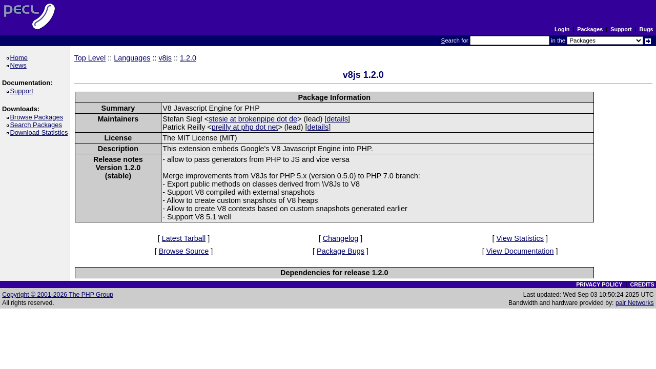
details (337, 119)
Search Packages (37, 125)
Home (20, 57)
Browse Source (184, 251)
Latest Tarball (184, 238)
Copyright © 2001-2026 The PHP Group (57, 294)
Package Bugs (340, 251)
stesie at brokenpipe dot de (253, 119)
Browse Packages (38, 117)
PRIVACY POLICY (599, 284)
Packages (590, 29)
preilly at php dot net (245, 127)
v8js (165, 58)
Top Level (90, 58)
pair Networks (635, 302)
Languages (132, 58)
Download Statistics (40, 132)
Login (562, 29)
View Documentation (520, 251)
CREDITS (642, 284)
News (20, 65)
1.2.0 (188, 58)
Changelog (341, 238)
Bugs (646, 29)
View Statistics (520, 238)
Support (620, 29)
